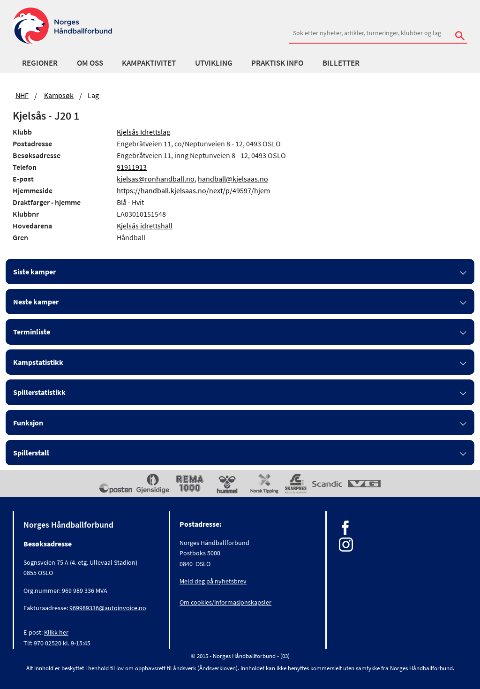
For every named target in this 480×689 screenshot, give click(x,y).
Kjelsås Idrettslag (143, 131)
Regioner (40, 63)
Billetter (341, 63)
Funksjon (28, 422)
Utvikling (213, 63)
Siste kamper (34, 271)
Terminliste (31, 331)
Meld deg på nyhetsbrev (213, 581)
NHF (22, 95)
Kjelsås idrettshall (144, 225)
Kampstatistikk (38, 362)
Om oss (90, 63)
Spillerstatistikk (39, 392)
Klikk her (56, 632)
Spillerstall (31, 452)
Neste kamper (36, 301)
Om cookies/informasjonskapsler (225, 602)
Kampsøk (59, 95)
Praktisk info (277, 63)
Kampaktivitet (149, 63)
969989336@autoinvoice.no (107, 608)
